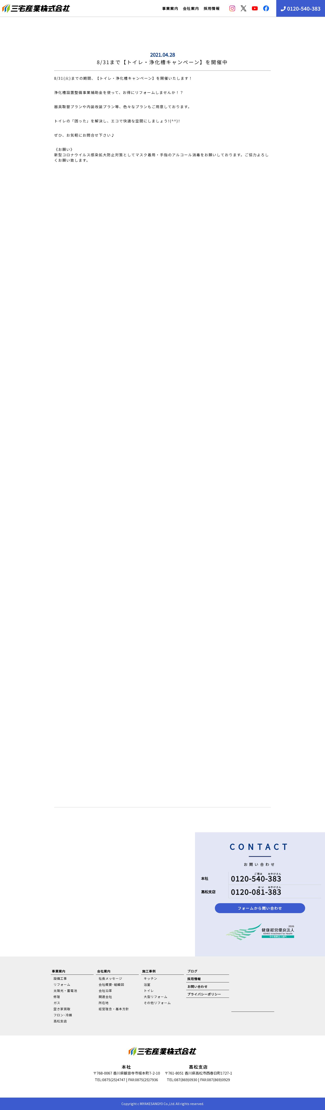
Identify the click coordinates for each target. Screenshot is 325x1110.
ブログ (192, 971)
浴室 (147, 984)
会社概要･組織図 (111, 984)
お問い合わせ (197, 986)
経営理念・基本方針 (114, 1009)
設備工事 (60, 978)
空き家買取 (61, 1009)
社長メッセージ (110, 978)
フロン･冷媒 (62, 1015)
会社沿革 (105, 990)
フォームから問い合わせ (260, 908)
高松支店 (60, 1021)
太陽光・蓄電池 (65, 990)
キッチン (150, 978)
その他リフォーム (157, 1002)
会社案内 (191, 8)
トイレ (149, 990)
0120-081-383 (256, 891)
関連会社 (105, 996)
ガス (56, 1002)
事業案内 (170, 8)
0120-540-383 (300, 8)
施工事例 (149, 971)
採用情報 (212, 8)
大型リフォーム (155, 996)
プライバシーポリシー (204, 994)
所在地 (104, 1002)
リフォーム (61, 984)
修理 (56, 996)
